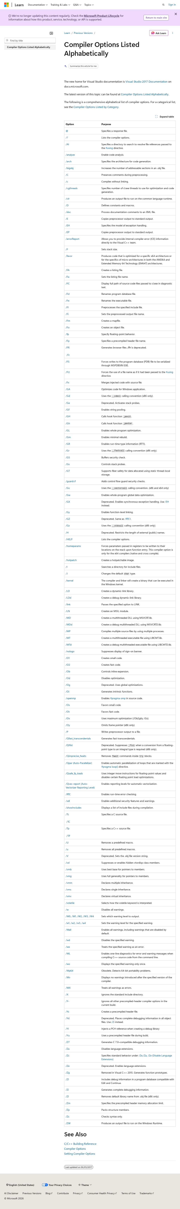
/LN (68, 611)
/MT (68, 638)
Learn (67, 33)
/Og (68, 684)
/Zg (68, 1072)
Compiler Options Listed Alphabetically (144, 94)
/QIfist (69, 745)
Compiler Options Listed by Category (95, 107)
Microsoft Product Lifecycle (101, 15)
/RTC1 (128, 518)
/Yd (67, 1018)
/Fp (67, 340)
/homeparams (73, 546)
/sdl (68, 801)
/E (67, 218)
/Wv (68, 977)
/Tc (67, 814)
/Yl (67, 1028)
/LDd (68, 597)
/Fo (67, 327)
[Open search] (163, 5)
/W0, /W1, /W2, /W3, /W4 (80, 916)
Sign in (172, 4)
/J (67, 573)
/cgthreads (72, 188)
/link (68, 604)
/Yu (68, 1035)
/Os (68, 705)
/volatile (70, 903)
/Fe (67, 300)
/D (67, 205)
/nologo (70, 651)
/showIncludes (73, 807)
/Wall (68, 929)
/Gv (68, 488)
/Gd (68, 395)
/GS (68, 457)
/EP (67, 232)
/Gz (68, 525)
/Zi (112, 1022)
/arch (69, 161)
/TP (68, 835)
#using (109, 148)
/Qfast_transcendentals (78, 738)
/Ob (68, 671)
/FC (68, 283)
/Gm (68, 437)
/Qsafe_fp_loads (74, 773)
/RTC (68, 794)
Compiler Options (75, 1148)
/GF (68, 409)
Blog (48, 1193)
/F (67, 249)
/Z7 (68, 1042)
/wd (68, 940)
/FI (67, 307)
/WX (68, 987)
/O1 (68, 658)
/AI (67, 144)
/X (67, 994)
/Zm (68, 1103)
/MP (68, 631)
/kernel (69, 580)
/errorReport (72, 238)
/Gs (68, 464)
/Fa (67, 276)
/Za (67, 1048)
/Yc (67, 1011)
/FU (68, 372)
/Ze (140, 1055)
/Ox (68, 718)
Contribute (63, 1193)
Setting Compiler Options (79, 1153)
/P (67, 731)
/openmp (71, 698)
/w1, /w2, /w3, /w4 (76, 923)
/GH (68, 416)
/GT (68, 470)
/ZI (67, 1079)
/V (67, 856)
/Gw (68, 495)
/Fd (67, 294)
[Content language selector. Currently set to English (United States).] (20, 1185)
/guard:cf (71, 481)
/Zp (68, 1109)
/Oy (68, 725)
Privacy (77, 1193)
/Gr (67, 450)
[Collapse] (51, 33)
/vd (67, 862)
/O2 (68, 664)
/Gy (68, 512)
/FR (67, 347)
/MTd (69, 644)
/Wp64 (69, 970)
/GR (68, 443)
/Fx (67, 382)
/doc (68, 212)
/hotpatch (71, 560)
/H (67, 532)
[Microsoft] (6, 4)
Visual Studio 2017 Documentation (147, 81)
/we (68, 946)
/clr (67, 198)
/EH (68, 225)
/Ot (68, 711)
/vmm (69, 882)
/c (67, 181)
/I (67, 566)
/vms (68, 889)
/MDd (69, 624)
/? (67, 137)
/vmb (69, 869)
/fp (67, 334)
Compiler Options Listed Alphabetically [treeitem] (28, 47)
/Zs (67, 1116)
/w (67, 909)
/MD (68, 617)
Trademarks (146, 1193)
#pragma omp (118, 698)
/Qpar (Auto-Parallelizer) (79, 763)
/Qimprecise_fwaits (76, 756)
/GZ (68, 518)
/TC (68, 821)
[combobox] (30, 40)
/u (67, 849)
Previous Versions (83, 33)
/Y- (67, 1001)
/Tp (67, 828)
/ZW (68, 1123)
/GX (68, 501)
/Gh (68, 423)
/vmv (68, 896)
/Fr (68, 355)
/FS (67, 361)
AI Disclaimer (11, 1193)
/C (67, 174)
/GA (68, 389)
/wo (68, 964)
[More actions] (173, 33)
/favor (69, 256)
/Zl (67, 1096)
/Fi (67, 314)
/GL (68, 430)
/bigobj (69, 168)
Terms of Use (128, 1193)
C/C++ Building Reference (80, 1143)
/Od (68, 678)
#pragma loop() (109, 766)
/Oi (67, 691)
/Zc (67, 1055)
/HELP (69, 539)
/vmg (69, 876)
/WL (68, 953)
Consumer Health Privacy (101, 1193)
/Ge (68, 403)
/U (67, 842)
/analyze (70, 154)
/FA (67, 270)
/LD (68, 591)
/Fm (68, 320)
